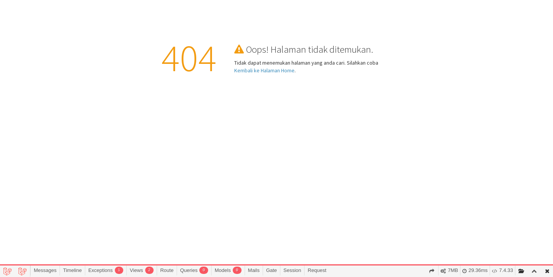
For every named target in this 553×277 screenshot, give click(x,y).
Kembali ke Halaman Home (264, 70)
